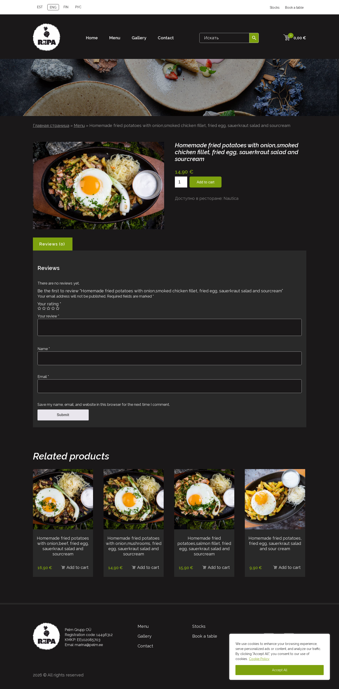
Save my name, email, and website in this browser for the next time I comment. (103, 404)
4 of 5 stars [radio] (53, 308)
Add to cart (205, 182)
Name (43, 349)
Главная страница (51, 125)
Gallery (139, 37)
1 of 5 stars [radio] (39, 308)
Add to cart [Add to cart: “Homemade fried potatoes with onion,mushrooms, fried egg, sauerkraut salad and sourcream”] (148, 567)
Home (92, 37)
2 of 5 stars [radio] (44, 308)
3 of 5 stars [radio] (48, 308)
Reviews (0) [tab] (52, 244)
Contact (166, 37)
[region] (279, 657)
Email (43, 377)
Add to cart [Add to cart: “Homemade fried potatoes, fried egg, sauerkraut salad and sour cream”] (290, 567)
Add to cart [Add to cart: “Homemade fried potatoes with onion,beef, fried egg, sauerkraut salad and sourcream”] (77, 567)
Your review (48, 316)
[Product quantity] (181, 182)
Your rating (49, 303)
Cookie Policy (259, 659)
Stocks (275, 7)
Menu (114, 37)
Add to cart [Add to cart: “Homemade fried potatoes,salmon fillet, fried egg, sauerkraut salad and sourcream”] (219, 567)
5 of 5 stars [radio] (57, 308)
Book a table (294, 7)
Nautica (231, 198)
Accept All (279, 670)
